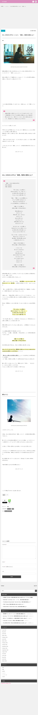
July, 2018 (4, 653)
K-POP (3, 676)
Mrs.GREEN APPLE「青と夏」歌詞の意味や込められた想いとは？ (15, 622)
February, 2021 (5, 637)
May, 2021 (4, 631)
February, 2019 (5, 642)
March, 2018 (4, 660)
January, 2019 (4, 644)
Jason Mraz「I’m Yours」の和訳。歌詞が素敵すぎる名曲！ (13, 620)
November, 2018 (5, 646)
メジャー (3, 30)
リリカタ (4, 1)
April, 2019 (4, 639)
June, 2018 (4, 655)
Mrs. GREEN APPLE (8, 511)
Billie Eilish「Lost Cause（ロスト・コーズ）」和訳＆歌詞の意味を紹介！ (16, 599)
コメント (4, 506)
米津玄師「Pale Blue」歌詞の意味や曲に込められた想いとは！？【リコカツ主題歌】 (18, 597)
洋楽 (3, 669)
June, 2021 (4, 630)
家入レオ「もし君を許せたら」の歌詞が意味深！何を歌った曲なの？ (15, 618)
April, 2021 (4, 633)
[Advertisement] (19, 19)
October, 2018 (4, 648)
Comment (4, 544)
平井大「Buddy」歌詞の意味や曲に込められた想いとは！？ (13, 604)
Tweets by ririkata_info (6, 683)
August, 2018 (4, 651)
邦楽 (12, 508)
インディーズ (4, 674)
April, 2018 (4, 659)
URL (3, 571)
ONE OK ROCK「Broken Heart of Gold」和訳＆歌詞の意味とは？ (15, 606)
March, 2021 (4, 635)
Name (3, 561)
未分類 (3, 671)
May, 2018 (4, 657)
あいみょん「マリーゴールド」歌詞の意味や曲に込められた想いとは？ (15, 616)
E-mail (3, 566)
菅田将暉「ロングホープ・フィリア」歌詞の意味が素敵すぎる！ (14, 613)
